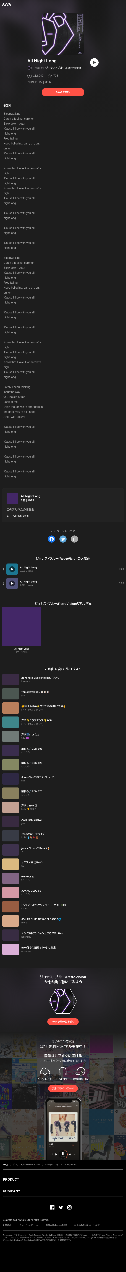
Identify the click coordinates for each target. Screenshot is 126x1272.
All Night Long (30, 496)
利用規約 (7, 1225)
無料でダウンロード (63, 1088)
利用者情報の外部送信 (56, 1225)
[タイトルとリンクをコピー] (74, 539)
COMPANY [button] (11, 1191)
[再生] (94, 62)
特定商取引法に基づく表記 (87, 1225)
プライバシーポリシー (28, 1225)
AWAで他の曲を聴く (63, 1021)
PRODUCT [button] (11, 1179)
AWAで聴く (63, 92)
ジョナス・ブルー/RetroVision (63, 67)
